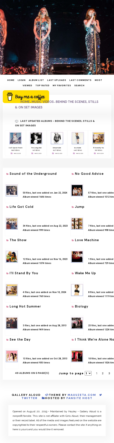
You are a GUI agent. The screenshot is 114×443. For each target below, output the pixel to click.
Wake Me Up (85, 272)
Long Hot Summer (25, 305)
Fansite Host (79, 397)
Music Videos (43, 102)
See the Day (20, 339)
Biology (81, 305)
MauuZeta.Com (82, 394)
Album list (36, 80)
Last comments (80, 80)
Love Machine (87, 239)
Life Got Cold (22, 206)
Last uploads (56, 80)
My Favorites (62, 85)
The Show (18, 239)
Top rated (42, 85)
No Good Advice (89, 173)
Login (22, 80)
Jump (80, 206)
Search (79, 85)
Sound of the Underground (33, 173)
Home (11, 80)
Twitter (30, 397)
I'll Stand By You (24, 272)
